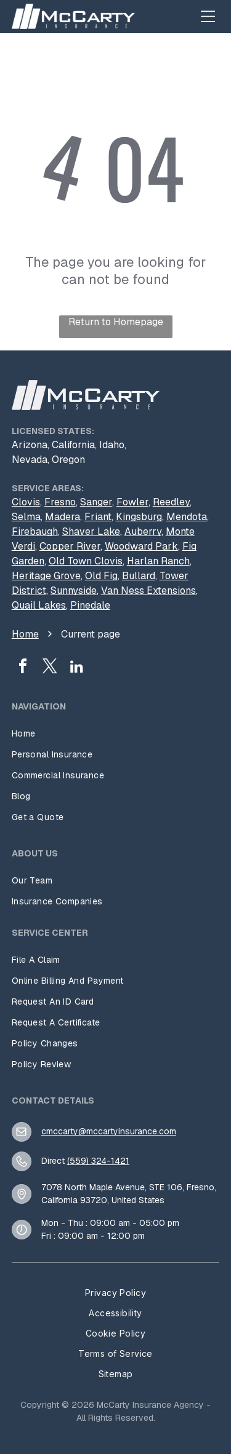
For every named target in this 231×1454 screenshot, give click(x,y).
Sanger (96, 502)
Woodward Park (141, 546)
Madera (62, 516)
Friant (97, 516)
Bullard (138, 575)
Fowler (132, 502)
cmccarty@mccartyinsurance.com (108, 1131)
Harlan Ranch (158, 561)
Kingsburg (139, 516)
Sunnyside (74, 590)
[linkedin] (77, 668)
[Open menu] (208, 16)
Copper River (69, 546)
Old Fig (101, 575)
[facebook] (23, 668)
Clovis (26, 502)
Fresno (60, 502)
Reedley (171, 502)
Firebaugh (35, 531)
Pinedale (90, 605)
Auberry (142, 531)
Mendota (186, 516)
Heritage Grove (46, 575)
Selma (26, 516)
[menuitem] (116, 733)
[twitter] (50, 668)
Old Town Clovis (86, 561)
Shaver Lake (91, 531)
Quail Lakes (39, 605)
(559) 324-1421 (98, 1160)
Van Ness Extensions (148, 590)
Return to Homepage (115, 321)
